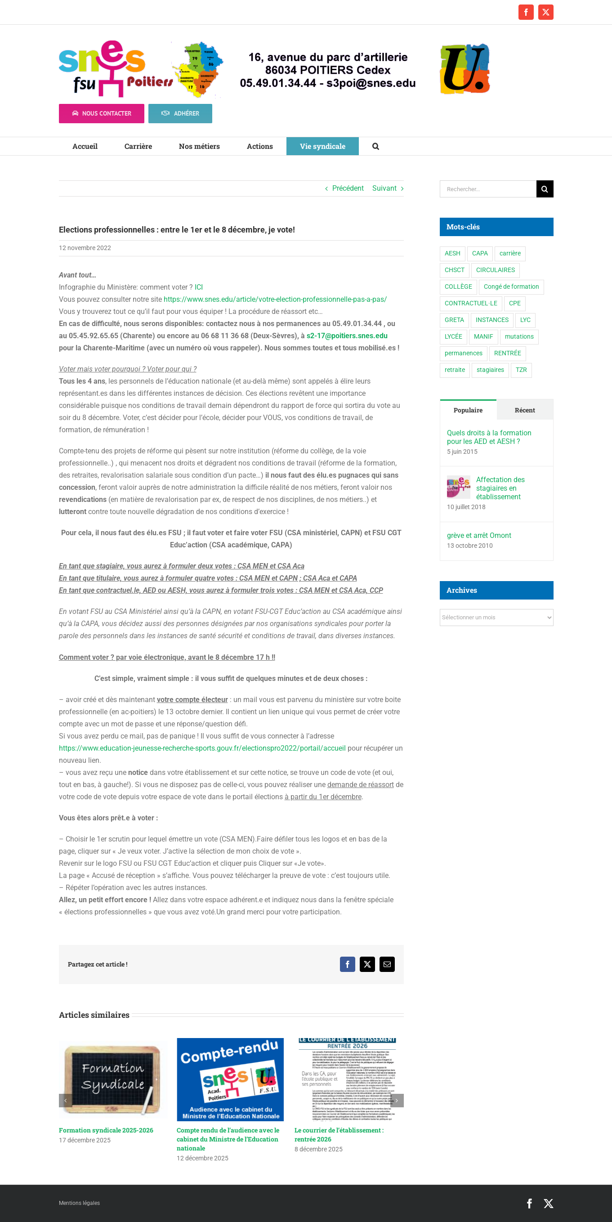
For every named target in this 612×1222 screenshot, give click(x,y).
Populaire (468, 410)
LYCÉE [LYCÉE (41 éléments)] (453, 336)
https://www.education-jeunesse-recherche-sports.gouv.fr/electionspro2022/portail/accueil (202, 748)
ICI (199, 287)
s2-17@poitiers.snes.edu (347, 335)
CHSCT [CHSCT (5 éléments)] (455, 270)
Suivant (384, 188)
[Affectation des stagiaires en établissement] (458, 481)
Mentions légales (79, 1203)
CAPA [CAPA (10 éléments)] (480, 253)
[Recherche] (545, 188)
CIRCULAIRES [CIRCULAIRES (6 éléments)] (495, 270)
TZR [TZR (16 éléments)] (521, 370)
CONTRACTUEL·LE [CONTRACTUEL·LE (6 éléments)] (471, 303)
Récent (525, 410)
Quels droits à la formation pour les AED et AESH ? (489, 437)
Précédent (348, 188)
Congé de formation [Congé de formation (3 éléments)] (511, 287)
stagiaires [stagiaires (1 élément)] (490, 370)
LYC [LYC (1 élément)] (525, 320)
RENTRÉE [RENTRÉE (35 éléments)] (507, 353)
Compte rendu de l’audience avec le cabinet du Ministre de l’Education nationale (228, 1139)
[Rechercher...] (488, 188)
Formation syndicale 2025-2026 (106, 1130)
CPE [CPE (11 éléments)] (515, 303)
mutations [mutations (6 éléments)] (519, 336)
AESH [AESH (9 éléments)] (452, 253)
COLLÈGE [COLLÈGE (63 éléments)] (458, 287)
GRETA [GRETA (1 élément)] (454, 320)
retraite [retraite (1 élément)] (455, 370)
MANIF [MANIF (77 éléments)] (483, 336)
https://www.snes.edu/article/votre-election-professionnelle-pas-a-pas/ (275, 299)
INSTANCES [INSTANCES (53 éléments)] (492, 320)
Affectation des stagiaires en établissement (500, 488)
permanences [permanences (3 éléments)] (463, 353)
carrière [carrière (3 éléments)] (510, 253)
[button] (376, 146)
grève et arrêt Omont (479, 535)
